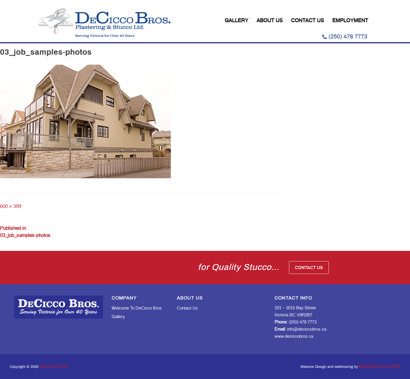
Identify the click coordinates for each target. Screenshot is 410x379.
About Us (270, 20)
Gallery (236, 20)
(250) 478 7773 (344, 37)
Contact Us (307, 20)
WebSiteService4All (379, 366)
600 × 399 (10, 206)
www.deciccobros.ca (293, 336)
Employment (350, 20)
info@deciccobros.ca (300, 329)
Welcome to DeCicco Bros (137, 308)
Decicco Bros (54, 366)
